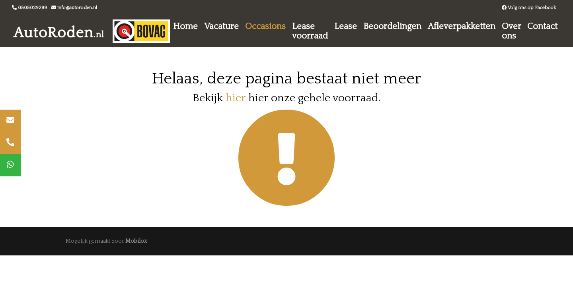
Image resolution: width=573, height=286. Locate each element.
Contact (542, 26)
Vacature (221, 26)
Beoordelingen (392, 26)
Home (185, 26)
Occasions (265, 26)
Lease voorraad (310, 31)
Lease (345, 26)
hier (236, 98)
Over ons (511, 31)
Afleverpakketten (461, 26)
